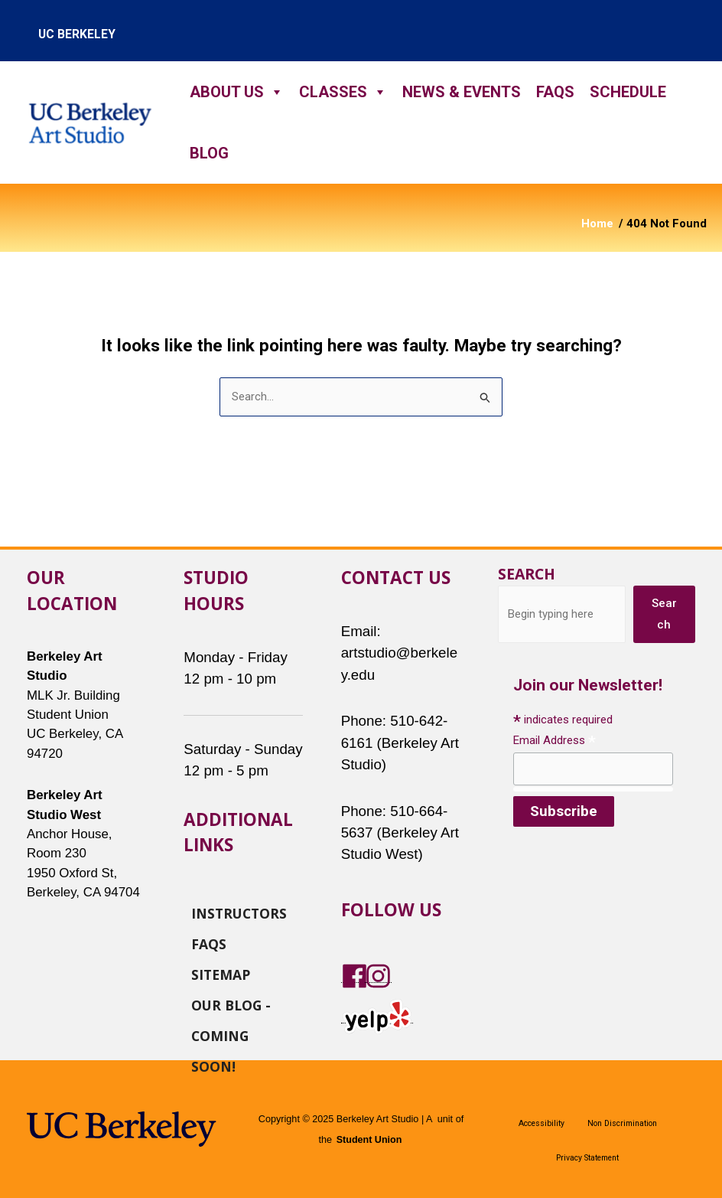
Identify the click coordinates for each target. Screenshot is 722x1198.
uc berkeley (76, 34)
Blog (209, 153)
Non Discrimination (622, 1123)
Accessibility (541, 1123)
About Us (237, 91)
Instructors (239, 912)
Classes (343, 91)
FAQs (555, 92)
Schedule (628, 92)
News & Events (461, 92)
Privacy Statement (587, 1158)
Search (526, 573)
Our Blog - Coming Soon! (231, 1004)
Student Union (369, 1139)
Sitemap (220, 973)
